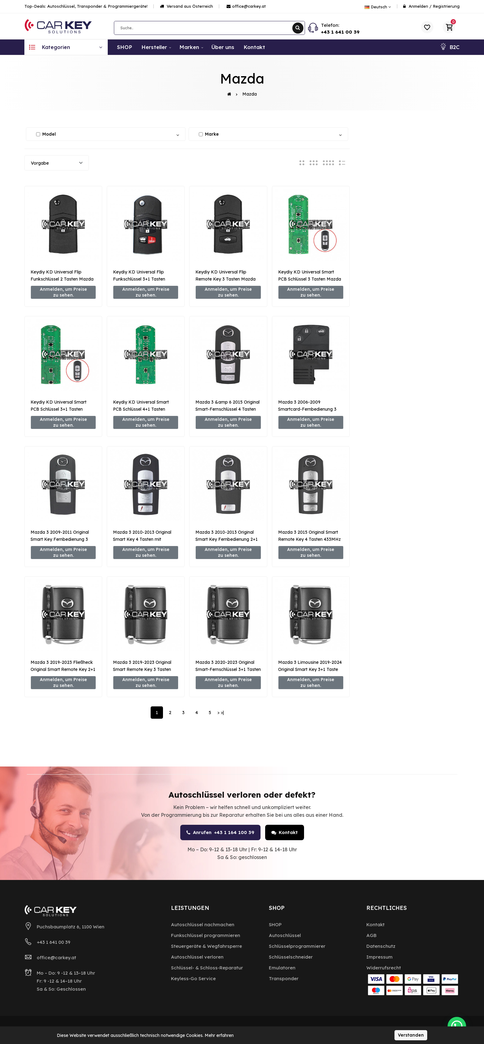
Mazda (249, 94)
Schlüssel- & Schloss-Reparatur (207, 968)
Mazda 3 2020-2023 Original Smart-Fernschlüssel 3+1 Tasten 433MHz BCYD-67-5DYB (228, 669)
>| (222, 712)
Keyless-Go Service (193, 978)
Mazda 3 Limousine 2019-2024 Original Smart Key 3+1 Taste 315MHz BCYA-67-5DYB (310, 669)
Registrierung (446, 6)
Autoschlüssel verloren (197, 957)
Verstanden (411, 1035)
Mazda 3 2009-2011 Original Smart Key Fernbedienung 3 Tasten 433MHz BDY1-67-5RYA (63, 539)
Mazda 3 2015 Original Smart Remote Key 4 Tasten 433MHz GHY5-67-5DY (309, 539)
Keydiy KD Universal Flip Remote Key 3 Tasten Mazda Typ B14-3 (225, 279)
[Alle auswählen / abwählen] (38, 134)
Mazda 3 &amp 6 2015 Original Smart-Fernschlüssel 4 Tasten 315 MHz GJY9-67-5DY (227, 409)
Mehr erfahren (219, 1035)
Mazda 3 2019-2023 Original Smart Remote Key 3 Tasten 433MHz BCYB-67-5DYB (142, 669)
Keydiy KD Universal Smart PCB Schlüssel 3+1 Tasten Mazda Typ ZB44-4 (58, 409)
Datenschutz (380, 946)
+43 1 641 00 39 (340, 32)
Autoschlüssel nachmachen (202, 924)
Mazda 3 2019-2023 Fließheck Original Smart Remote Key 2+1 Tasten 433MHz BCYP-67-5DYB (63, 669)
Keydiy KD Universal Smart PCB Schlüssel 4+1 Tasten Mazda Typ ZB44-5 (141, 409)
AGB (371, 935)
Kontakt (284, 832)
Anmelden (418, 6)
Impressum (379, 957)
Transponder (283, 978)
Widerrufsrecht (383, 968)
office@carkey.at (246, 6)
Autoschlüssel (285, 935)
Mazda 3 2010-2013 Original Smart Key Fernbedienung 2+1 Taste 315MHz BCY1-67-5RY (226, 539)
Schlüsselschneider (291, 957)
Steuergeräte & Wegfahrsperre (206, 946)
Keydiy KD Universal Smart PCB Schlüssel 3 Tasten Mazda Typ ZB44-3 (309, 279)
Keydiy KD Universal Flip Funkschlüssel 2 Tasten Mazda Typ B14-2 (62, 279)
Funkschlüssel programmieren (205, 935)
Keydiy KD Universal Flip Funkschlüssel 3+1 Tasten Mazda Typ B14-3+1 (139, 279)
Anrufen (220, 832)
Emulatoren (282, 968)
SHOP (275, 924)
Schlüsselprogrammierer (297, 946)
